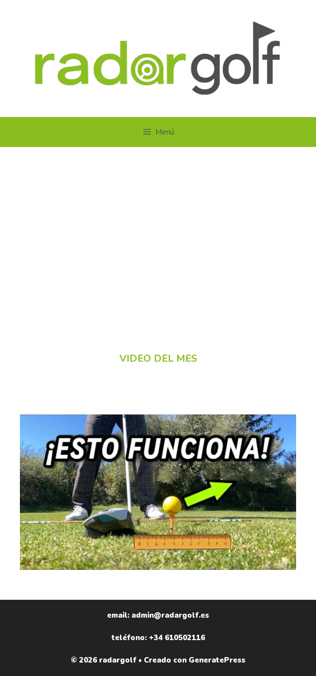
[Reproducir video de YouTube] (158, 492)
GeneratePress (217, 660)
